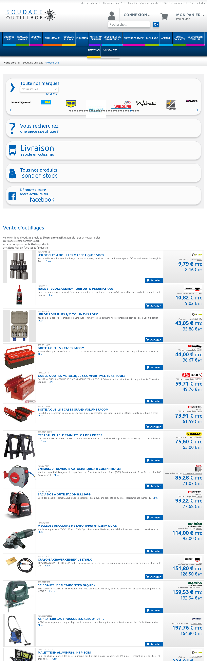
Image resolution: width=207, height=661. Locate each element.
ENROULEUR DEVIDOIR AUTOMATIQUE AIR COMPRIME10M (79, 468)
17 (109, 111)
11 (94, 111)
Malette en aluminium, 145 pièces (64, 652)
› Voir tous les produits (190, 260)
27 (133, 111)
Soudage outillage (33, 62)
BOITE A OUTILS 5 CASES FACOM (61, 348)
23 (123, 111)
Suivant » (197, 110)
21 (118, 111)
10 (92, 111)
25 (128, 111)
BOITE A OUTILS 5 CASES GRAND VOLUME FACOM (73, 409)
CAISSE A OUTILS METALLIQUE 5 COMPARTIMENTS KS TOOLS (82, 375)
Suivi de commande (174, 3)
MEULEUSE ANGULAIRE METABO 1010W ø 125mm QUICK (77, 525)
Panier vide (183, 19)
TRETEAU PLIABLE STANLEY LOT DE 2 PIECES (70, 435)
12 (97, 111)
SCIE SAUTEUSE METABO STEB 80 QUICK (67, 585)
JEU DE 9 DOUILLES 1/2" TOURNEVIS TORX (68, 314)
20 (116, 111)
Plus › (48, 261)
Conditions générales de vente (143, 3)
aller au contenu (89, 3)
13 (99, 111)
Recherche (52, 62)
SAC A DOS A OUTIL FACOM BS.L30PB (64, 494)
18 (111, 111)
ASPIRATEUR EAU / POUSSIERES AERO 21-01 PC (71, 618)
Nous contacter (197, 3)
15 (104, 111)
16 (106, 111)
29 (138, 111)
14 (101, 111)
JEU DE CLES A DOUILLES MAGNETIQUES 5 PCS (71, 255)
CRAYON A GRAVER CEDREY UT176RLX (65, 559)
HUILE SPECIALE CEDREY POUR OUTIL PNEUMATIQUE (76, 288)
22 (121, 111)
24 (126, 111)
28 (135, 111)
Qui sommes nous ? (112, 3)
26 (131, 111)
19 (114, 111)
